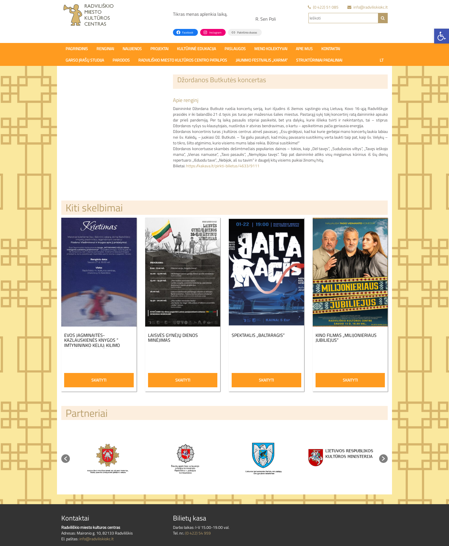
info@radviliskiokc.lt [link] (96, 538)
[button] (65, 458)
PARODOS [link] (121, 60)
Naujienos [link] (132, 48)
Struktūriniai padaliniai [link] (319, 60)
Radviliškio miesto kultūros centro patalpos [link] (182, 60)
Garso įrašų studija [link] (85, 60)
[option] (108, 458)
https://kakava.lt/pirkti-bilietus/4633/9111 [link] (222, 165)
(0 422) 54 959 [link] (198, 533)
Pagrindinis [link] (77, 48)
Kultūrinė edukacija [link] (196, 48)
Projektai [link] (159, 48)
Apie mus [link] (304, 48)
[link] (441, 36)
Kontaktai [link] (330, 48)
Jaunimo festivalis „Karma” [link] (261, 60)
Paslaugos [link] (235, 48)
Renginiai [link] (105, 48)
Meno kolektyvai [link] (270, 48)
